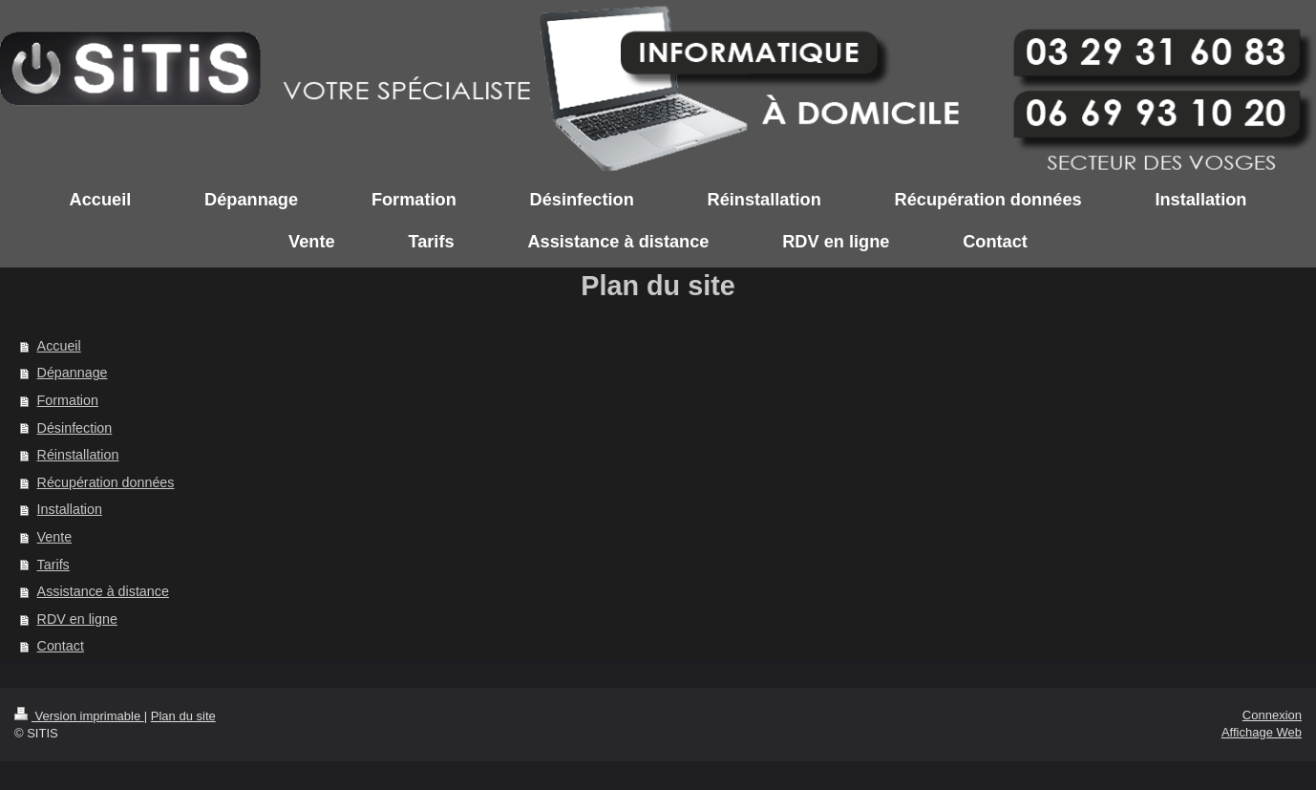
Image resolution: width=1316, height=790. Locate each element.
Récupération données (106, 482)
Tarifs (53, 564)
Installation (69, 509)
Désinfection (75, 428)
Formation (67, 400)
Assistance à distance (103, 591)
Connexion (1272, 715)
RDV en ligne (77, 619)
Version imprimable (79, 716)
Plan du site (183, 716)
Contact (60, 645)
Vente (55, 536)
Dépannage (72, 372)
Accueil (59, 345)
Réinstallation (78, 454)
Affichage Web (1261, 732)
